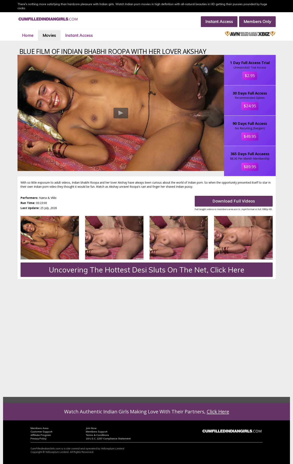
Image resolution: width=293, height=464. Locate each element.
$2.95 (250, 75)
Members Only (257, 21)
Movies (49, 35)
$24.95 (250, 106)
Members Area (39, 428)
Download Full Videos (233, 201)
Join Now (91, 428)
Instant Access (219, 21)
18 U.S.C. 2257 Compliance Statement (108, 438)
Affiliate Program (41, 435)
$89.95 (250, 166)
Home (27, 35)
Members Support (96, 431)
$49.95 (250, 136)
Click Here (218, 411)
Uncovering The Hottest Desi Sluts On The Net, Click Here (146, 269)
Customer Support (41, 431)
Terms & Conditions (97, 435)
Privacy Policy (38, 438)
